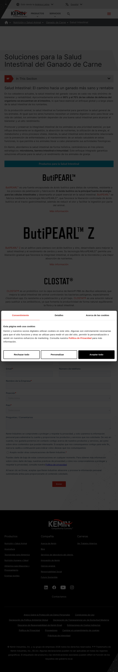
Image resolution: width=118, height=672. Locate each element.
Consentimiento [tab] (20, 315)
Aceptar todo (96, 354)
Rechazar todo (21, 354)
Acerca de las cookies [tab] (97, 315)
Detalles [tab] (59, 315)
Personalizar (59, 354)
